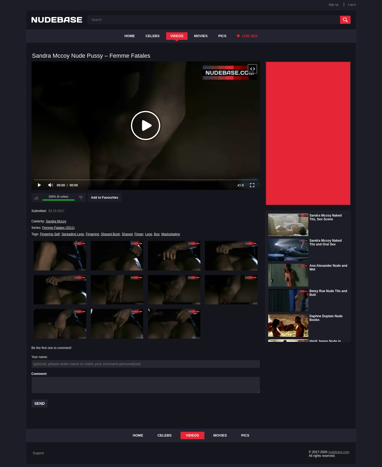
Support (38, 453)
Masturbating (170, 234)
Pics (222, 36)
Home (129, 36)
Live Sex (247, 36)
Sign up (333, 4)
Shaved (127, 234)
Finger (138, 234)
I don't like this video (80, 198)
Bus (157, 234)
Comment (39, 374)
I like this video (36, 198)
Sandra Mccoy (56, 221)
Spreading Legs (72, 234)
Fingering (92, 234)
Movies (201, 36)
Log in (352, 4)
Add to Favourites (104, 197)
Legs (148, 234)
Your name (39, 357)
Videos (176, 36)
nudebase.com (338, 452)
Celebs (153, 36)
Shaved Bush (110, 234)
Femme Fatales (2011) (58, 228)
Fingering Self (50, 234)
